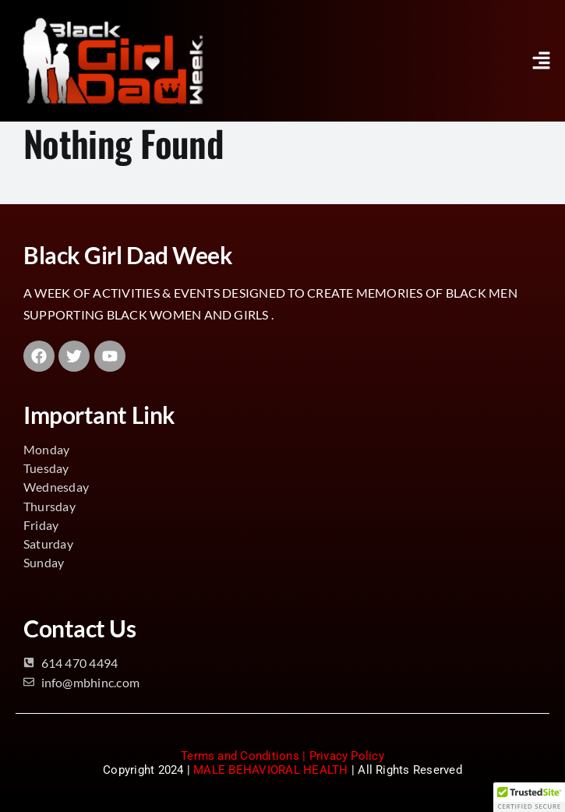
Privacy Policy (346, 756)
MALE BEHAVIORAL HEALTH (270, 770)
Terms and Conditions (240, 756)
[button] (541, 60)
